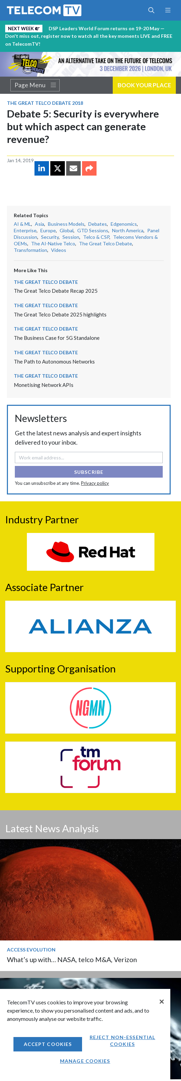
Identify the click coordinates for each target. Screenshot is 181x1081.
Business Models (66, 224)
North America (127, 230)
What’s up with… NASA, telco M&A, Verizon (72, 959)
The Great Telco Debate (105, 243)
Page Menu (35, 85)
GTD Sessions (92, 230)
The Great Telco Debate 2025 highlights (60, 314)
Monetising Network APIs (43, 385)
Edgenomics (124, 224)
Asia (39, 224)
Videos (58, 250)
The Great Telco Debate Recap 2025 (56, 291)
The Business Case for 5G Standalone (57, 338)
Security (50, 237)
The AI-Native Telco (53, 243)
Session (70, 237)
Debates (97, 224)
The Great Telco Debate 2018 (45, 103)
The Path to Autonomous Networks (54, 361)
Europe (48, 230)
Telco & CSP (96, 237)
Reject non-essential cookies (122, 1040)
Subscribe (88, 472)
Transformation (30, 250)
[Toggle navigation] (167, 10)
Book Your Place (144, 85)
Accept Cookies (48, 1044)
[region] (85, 1035)
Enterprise (25, 230)
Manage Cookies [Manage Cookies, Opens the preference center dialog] (85, 1061)
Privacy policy (95, 483)
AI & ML (22, 224)
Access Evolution (31, 949)
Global (66, 230)
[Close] (161, 1001)
